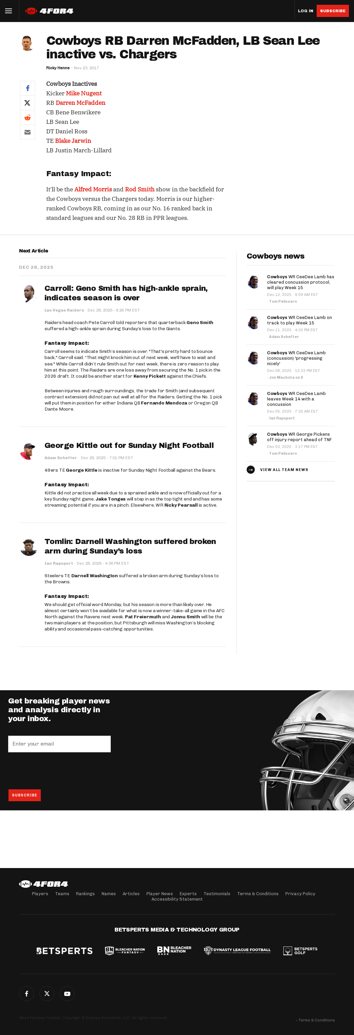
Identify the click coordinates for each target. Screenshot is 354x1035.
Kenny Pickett (150, 376)
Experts (188, 893)
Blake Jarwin (73, 141)
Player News (159, 893)
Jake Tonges (110, 499)
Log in (305, 11)
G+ (67, 994)
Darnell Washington (94, 576)
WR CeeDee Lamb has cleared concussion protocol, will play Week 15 (300, 282)
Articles (131, 893)
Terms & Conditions (258, 893)
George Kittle (81, 470)
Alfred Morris (93, 189)
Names (109, 893)
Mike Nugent (84, 93)
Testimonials (216, 893)
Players (40, 893)
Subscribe (333, 11)
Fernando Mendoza (164, 403)
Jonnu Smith (185, 617)
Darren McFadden (80, 103)
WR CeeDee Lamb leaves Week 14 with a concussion (296, 399)
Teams (62, 893)
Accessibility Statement (177, 899)
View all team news (284, 470)
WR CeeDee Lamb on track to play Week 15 (299, 320)
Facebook (26, 994)
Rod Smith (140, 189)
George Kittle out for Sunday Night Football (129, 445)
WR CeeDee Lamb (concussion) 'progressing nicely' (296, 358)
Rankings (85, 893)
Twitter (47, 994)
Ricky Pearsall (181, 505)
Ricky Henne (58, 67)
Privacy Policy (300, 893)
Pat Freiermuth (143, 617)
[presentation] (59, 770)
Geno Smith (200, 322)
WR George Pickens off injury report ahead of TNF (299, 437)
